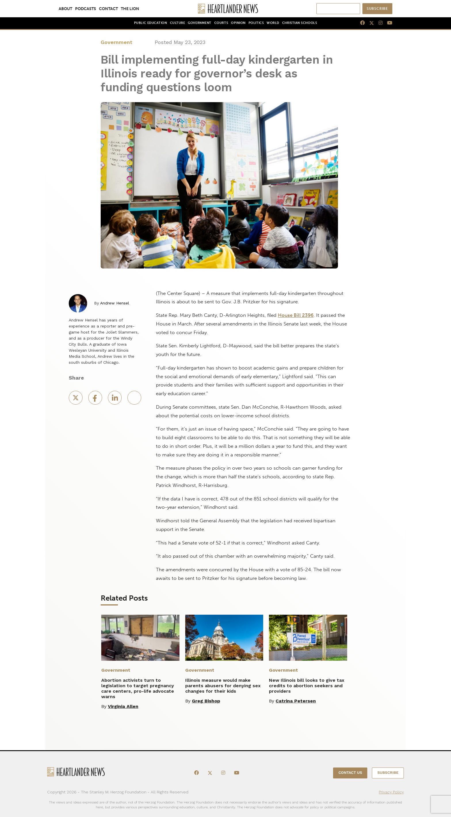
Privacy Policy (391, 792)
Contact (108, 8)
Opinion (238, 23)
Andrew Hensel (114, 303)
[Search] (342, 8)
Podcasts (85, 8)
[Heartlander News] (225, 9)
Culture (177, 23)
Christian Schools (299, 23)
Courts (221, 23)
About (65, 8)
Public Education (150, 23)
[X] (369, 23)
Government (199, 23)
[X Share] (76, 399)
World (273, 23)
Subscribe (377, 9)
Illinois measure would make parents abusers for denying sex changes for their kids (223, 685)
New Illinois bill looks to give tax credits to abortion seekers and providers (306, 685)
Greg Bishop (206, 701)
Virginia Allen (123, 706)
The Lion (130, 8)
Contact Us (350, 773)
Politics (256, 23)
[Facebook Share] (95, 399)
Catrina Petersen (296, 701)
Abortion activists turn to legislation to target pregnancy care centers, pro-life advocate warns (137, 688)
